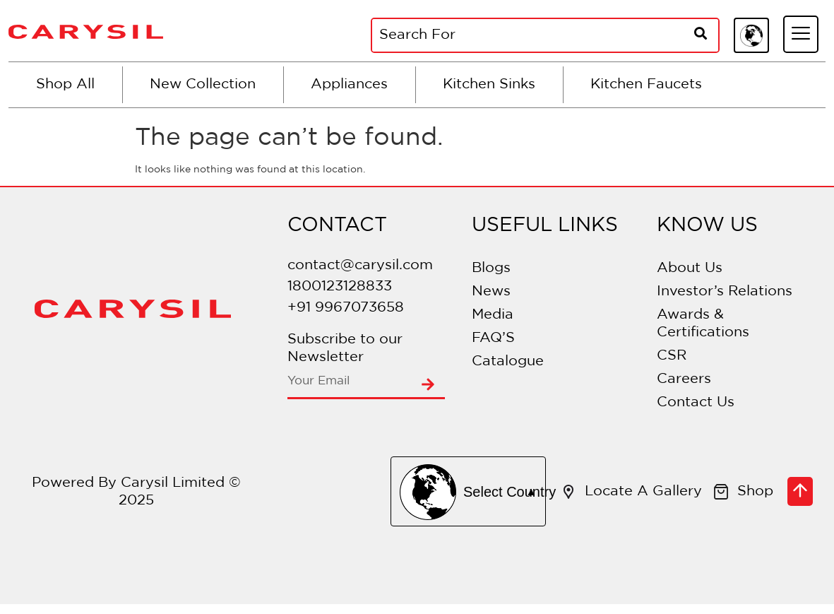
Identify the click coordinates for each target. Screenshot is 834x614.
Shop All (65, 84)
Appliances (349, 84)
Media (492, 314)
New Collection (203, 84)
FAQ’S (493, 337)
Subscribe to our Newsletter (345, 348)
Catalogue (508, 361)
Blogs (491, 267)
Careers (684, 378)
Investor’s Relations (724, 291)
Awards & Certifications (703, 323)
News (491, 291)
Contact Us (695, 402)
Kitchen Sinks (489, 84)
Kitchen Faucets (646, 84)
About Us (689, 267)
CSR (671, 355)
